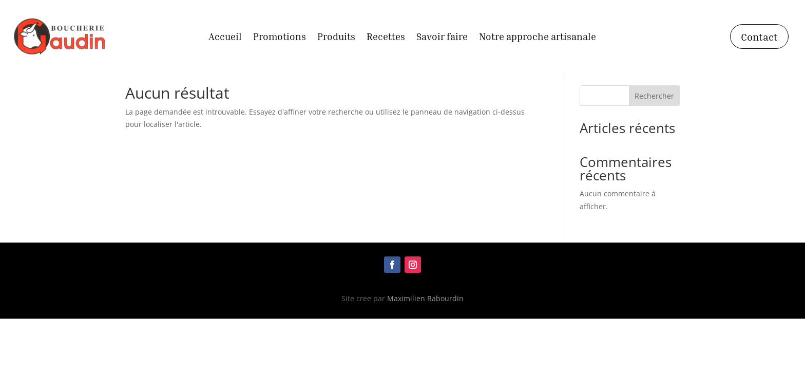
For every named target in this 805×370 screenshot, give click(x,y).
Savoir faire (442, 37)
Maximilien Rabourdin (425, 298)
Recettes (386, 37)
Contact (759, 36)
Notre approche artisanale (537, 37)
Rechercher (654, 96)
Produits (336, 37)
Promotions (279, 37)
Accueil (225, 37)
